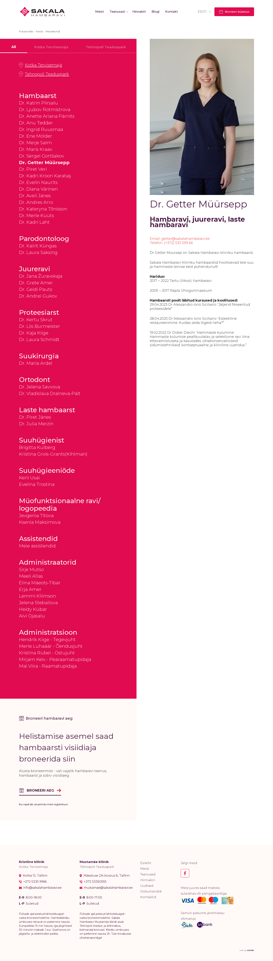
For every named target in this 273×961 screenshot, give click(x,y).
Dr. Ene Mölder (35, 136)
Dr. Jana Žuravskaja (40, 276)
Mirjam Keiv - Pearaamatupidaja (55, 659)
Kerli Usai (29, 477)
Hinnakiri (139, 11)
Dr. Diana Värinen (38, 189)
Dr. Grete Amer (36, 282)
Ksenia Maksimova (39, 522)
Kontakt (171, 11)
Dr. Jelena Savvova (39, 387)
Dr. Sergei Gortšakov (41, 156)
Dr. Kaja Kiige (33, 333)
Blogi (155, 11)
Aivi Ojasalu (32, 616)
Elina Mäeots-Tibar (39, 582)
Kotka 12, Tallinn (35, 875)
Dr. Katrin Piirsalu (38, 103)
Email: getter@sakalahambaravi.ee (180, 239)
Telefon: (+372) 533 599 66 (171, 243)
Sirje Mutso (31, 569)
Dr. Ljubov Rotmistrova (44, 109)
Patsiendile (26, 31)
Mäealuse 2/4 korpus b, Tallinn (107, 875)
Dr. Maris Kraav (35, 149)
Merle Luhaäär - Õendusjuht (51, 646)
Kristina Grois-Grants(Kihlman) (53, 454)
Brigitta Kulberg (37, 447)
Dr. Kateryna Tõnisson (43, 209)
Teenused (117, 11)
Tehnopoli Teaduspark (44, 74)
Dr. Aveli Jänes (35, 195)
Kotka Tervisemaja (40, 65)
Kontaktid (148, 897)
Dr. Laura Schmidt (39, 339)
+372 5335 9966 (35, 881)
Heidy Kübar (33, 609)
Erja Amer (30, 589)
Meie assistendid (37, 546)
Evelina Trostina (37, 484)
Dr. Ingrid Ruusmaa (41, 129)
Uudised (146, 886)
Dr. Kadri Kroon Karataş (45, 175)
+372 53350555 (95, 881)
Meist (99, 11)
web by (246, 950)
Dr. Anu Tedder (36, 122)
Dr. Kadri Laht (34, 222)
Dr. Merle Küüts (36, 215)
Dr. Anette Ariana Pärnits (47, 116)
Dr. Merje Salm (35, 142)
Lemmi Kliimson (37, 596)
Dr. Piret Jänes (35, 417)
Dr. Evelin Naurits (38, 182)
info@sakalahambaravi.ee (42, 887)
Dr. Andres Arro (36, 202)
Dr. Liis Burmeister (39, 326)
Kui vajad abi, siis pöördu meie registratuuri (43, 804)
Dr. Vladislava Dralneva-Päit (49, 393)
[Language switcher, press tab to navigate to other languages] (204, 11)
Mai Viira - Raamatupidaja (48, 666)
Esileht (145, 863)
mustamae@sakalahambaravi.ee (108, 887)
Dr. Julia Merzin (36, 423)
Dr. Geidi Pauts (35, 289)
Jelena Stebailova (38, 602)
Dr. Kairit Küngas (38, 246)
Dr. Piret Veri (33, 169)
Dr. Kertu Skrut (36, 319)
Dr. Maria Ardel (35, 363)
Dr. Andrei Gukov (38, 296)
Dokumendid (151, 891)
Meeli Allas (31, 576)
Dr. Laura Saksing (38, 252)
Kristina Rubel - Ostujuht (47, 652)
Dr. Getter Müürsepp (44, 162)
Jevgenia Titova (36, 515)
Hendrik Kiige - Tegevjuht (47, 639)
